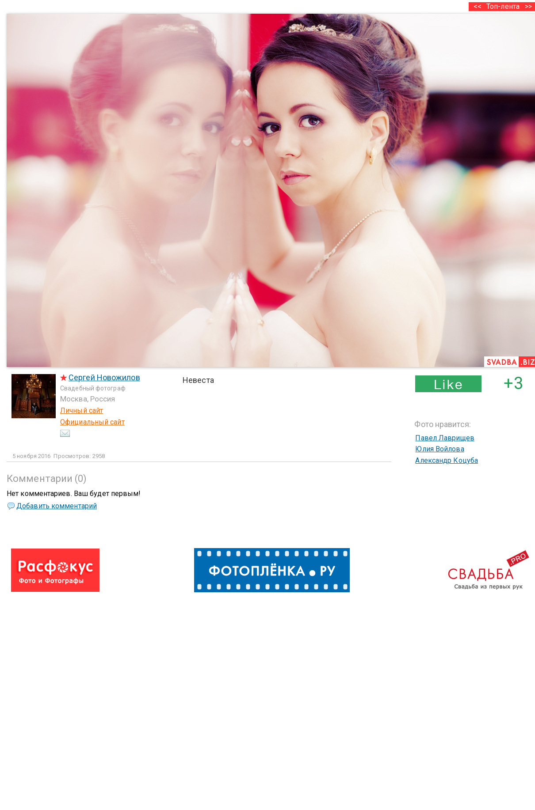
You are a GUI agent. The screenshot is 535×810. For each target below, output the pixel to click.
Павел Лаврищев (444, 438)
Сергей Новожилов (104, 377)
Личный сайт (81, 410)
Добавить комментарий (56, 506)
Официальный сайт (92, 422)
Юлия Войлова (439, 449)
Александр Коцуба (446, 460)
